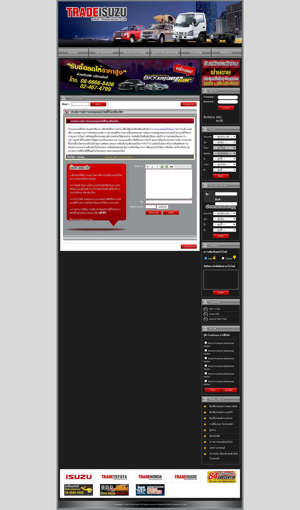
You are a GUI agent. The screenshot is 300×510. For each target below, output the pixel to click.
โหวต (212, 390)
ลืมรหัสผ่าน (209, 117)
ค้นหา (98, 104)
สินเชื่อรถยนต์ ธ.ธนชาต (220, 418)
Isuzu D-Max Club (218, 319)
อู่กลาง (212, 430)
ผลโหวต (229, 390)
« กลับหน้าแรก (188, 104)
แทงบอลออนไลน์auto (164, 129)
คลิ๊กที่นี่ (102, 213)
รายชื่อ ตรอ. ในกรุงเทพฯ (221, 424)
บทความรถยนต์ (217, 447)
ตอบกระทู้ (153, 218)
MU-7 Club (214, 309)
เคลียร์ (171, 218)
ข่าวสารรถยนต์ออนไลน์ (220, 442)
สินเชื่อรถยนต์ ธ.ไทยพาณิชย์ (223, 406)
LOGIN (226, 108)
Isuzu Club (214, 314)
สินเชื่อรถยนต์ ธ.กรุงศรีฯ (221, 412)
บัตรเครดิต (214, 436)
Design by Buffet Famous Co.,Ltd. (171, 504)
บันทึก (221, 236)
